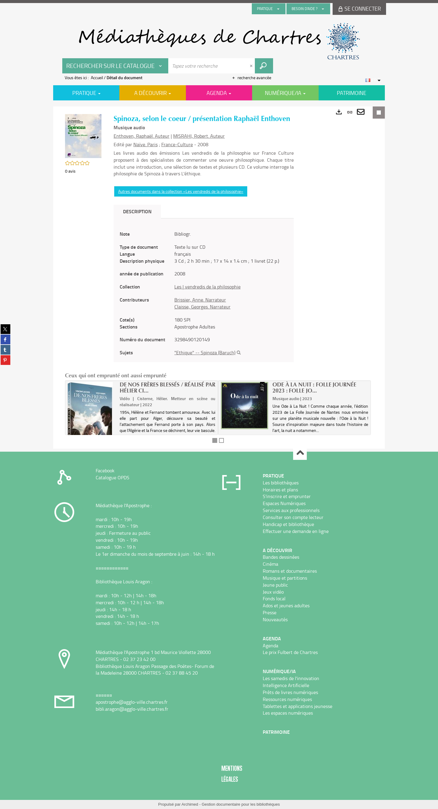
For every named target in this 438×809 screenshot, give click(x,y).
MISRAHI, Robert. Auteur (199, 136)
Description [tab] (137, 211)
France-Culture (177, 144)
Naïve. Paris (145, 144)
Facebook (105, 470)
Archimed (189, 804)
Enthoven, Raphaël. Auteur (141, 136)
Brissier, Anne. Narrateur (200, 299)
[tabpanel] (204, 293)
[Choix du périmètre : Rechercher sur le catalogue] (115, 65)
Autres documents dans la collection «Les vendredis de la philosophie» (180, 191)
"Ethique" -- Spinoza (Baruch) (204, 352)
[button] (83, 135)
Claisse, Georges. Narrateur (202, 306)
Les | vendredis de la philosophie (207, 286)
